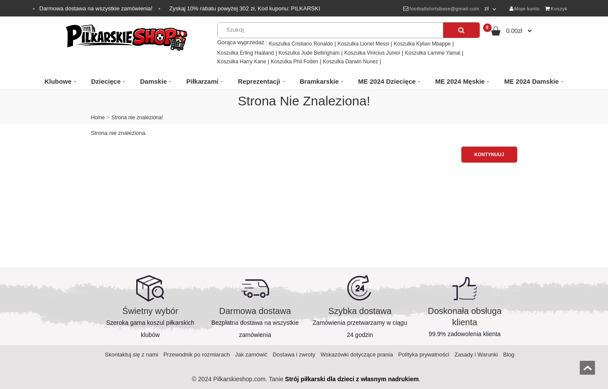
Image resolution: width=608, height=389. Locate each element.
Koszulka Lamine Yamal (432, 53)
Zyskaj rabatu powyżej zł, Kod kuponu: (244, 8)
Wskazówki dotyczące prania (356, 354)
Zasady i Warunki (476, 354)
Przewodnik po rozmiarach (196, 354)
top (587, 370)
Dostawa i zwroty (294, 354)
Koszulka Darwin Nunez (350, 62)
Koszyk (556, 8)
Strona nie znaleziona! (137, 117)
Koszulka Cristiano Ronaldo (301, 44)
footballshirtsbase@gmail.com (441, 8)
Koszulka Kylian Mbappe (422, 44)
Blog (508, 354)
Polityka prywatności (423, 354)
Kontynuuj (489, 154)
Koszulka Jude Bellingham (309, 53)
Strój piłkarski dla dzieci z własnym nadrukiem (352, 379)
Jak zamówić (251, 354)
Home (98, 117)
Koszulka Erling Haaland (245, 53)
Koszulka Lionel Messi (363, 44)
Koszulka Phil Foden (294, 62)
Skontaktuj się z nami (131, 354)
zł (486, 9)
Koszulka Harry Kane (241, 62)
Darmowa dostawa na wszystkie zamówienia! (96, 8)
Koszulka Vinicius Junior (372, 53)
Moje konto (524, 8)
